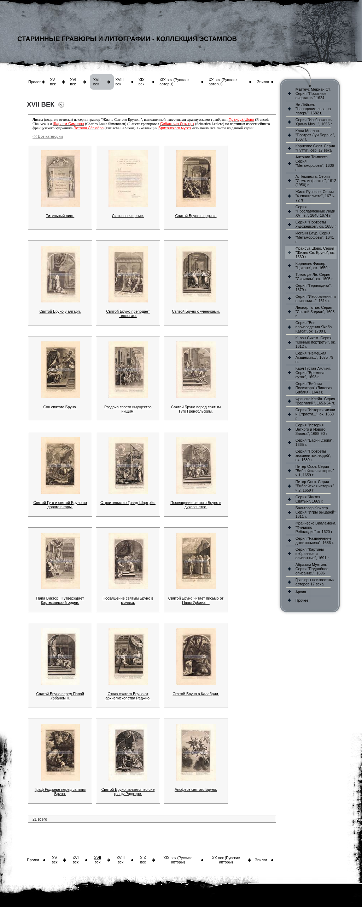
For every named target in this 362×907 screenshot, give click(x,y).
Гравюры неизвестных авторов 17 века (315, 582)
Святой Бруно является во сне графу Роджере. (128, 791)
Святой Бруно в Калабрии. (196, 694)
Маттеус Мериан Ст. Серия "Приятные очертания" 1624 (313, 93)
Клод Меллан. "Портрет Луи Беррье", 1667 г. (315, 135)
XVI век (73, 82)
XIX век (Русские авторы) (177, 860)
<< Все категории (48, 136)
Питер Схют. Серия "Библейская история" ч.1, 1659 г (315, 470)
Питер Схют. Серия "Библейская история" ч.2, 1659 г (315, 486)
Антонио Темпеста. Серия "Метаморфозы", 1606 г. (315, 163)
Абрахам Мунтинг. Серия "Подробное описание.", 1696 (312, 568)
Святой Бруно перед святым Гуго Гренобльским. (196, 409)
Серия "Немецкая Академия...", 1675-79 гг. (314, 357)
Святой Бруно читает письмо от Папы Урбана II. (196, 600)
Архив (301, 592)
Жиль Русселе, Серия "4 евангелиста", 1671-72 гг (315, 195)
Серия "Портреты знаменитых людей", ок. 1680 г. (313, 455)
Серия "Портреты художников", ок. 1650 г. (316, 224)
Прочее (302, 600)
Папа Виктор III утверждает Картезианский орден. (60, 600)
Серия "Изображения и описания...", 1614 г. (316, 298)
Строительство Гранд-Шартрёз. (128, 502)
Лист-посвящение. (128, 216)
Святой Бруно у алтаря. (60, 311)
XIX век (142, 82)
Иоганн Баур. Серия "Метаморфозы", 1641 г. (315, 237)
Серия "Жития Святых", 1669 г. (309, 499)
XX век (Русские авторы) (226, 860)
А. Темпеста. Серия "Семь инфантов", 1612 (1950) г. (316, 180)
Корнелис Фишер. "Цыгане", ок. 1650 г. (313, 265)
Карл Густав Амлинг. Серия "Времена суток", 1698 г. (313, 372)
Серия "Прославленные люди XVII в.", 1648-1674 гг (315, 211)
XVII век (96, 82)
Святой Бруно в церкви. (195, 216)
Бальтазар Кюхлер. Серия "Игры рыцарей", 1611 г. (316, 512)
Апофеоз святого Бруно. (196, 789)
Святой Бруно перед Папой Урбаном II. (60, 696)
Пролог (34, 82)
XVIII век (119, 82)
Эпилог (263, 82)
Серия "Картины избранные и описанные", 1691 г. (312, 553)
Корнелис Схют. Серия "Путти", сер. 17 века (315, 148)
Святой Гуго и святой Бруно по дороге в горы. (60, 504)
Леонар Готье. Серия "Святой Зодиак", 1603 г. (315, 311)
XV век (53, 82)
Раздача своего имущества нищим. (128, 409)
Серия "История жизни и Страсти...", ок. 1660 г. (315, 414)
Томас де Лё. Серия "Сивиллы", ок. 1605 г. (315, 276)
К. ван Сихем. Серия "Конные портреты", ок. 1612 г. (316, 342)
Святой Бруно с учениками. (196, 311)
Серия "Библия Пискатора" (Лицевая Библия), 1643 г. (314, 387)
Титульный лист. (60, 216)
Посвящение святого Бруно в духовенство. (195, 504)
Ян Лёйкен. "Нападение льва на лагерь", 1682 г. (313, 108)
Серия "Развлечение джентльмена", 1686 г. (315, 540)
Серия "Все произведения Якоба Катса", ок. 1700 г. (314, 327)
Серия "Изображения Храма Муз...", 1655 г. (314, 122)
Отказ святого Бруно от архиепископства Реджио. (128, 696)
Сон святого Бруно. (60, 407)
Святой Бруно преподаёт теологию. (128, 313)
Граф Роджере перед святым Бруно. (60, 791)
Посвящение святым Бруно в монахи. (128, 600)
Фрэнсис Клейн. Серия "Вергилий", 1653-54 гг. (315, 401)
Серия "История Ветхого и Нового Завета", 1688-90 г (311, 429)
